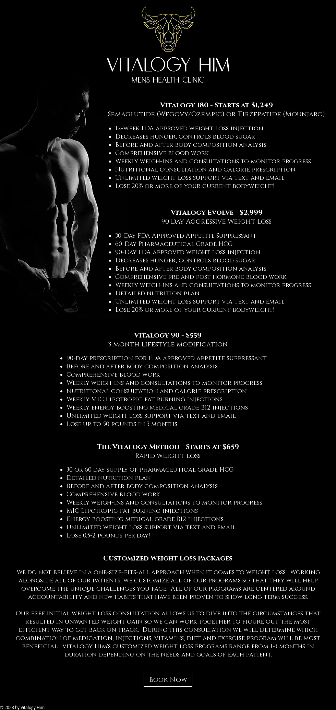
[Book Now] (168, 680)
